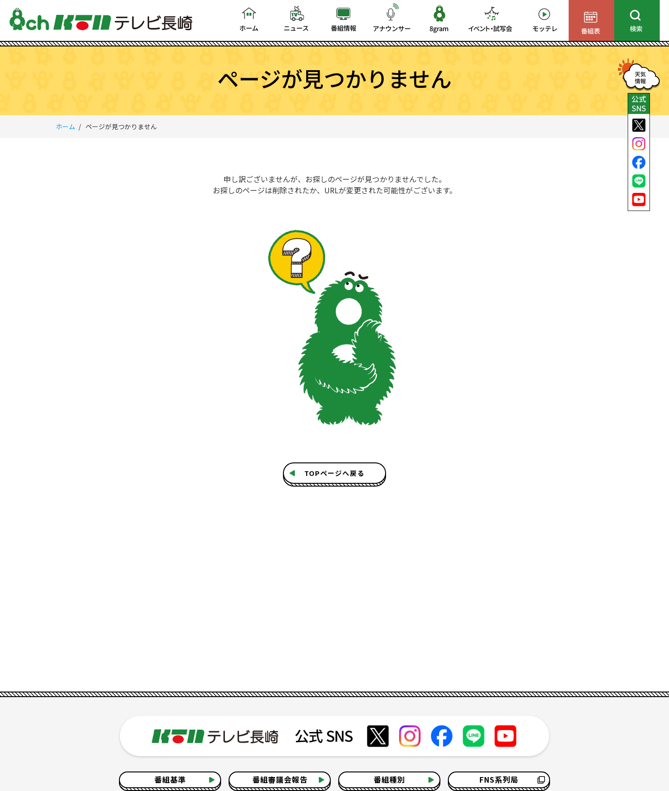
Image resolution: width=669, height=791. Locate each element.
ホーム (65, 126)
